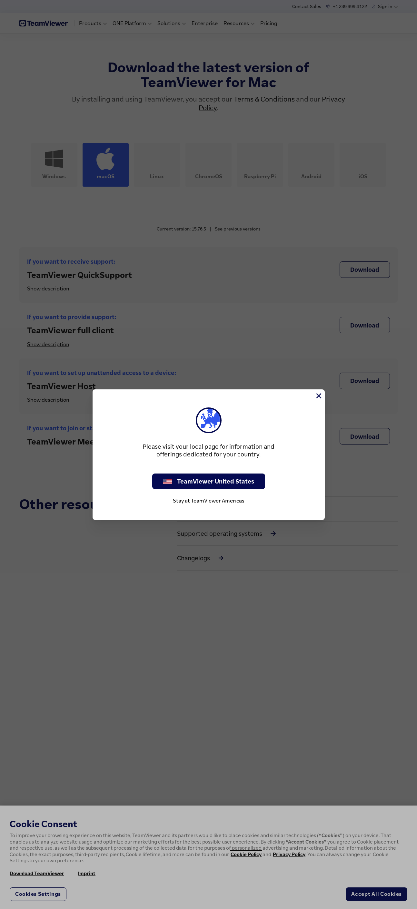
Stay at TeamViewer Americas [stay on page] (208, 500)
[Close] (318, 395)
